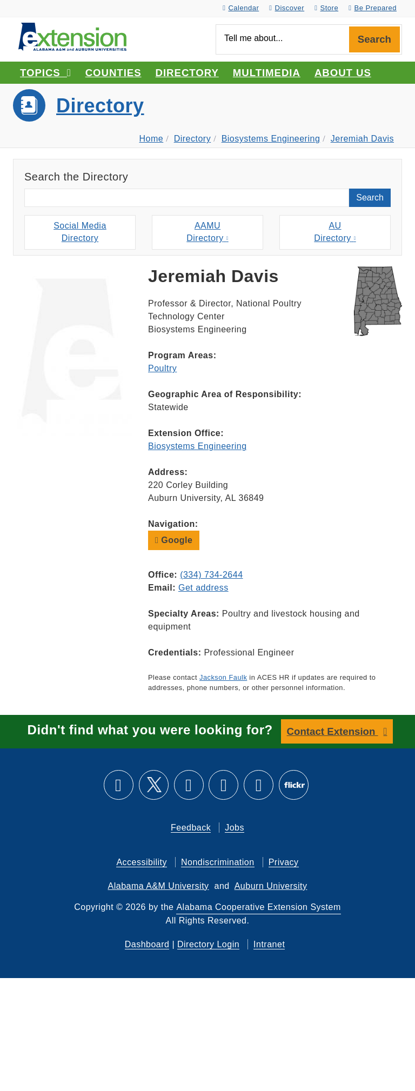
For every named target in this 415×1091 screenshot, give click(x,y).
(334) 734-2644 (211, 574)
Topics (45, 72)
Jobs (234, 827)
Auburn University (271, 886)
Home (151, 138)
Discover (286, 8)
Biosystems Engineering (271, 138)
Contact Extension (332, 731)
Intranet (269, 944)
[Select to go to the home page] (72, 36)
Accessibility (141, 862)
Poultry (162, 368)
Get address (203, 587)
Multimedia (266, 72)
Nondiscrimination (218, 862)
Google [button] (173, 540)
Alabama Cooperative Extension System (258, 907)
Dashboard (147, 944)
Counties (113, 72)
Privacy (284, 862)
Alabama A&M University (158, 886)
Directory (187, 72)
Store (326, 8)
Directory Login (208, 944)
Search (374, 39)
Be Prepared (373, 8)
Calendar (241, 8)
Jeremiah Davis (362, 138)
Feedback (191, 827)
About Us (342, 72)
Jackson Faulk (223, 677)
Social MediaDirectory (79, 232)
